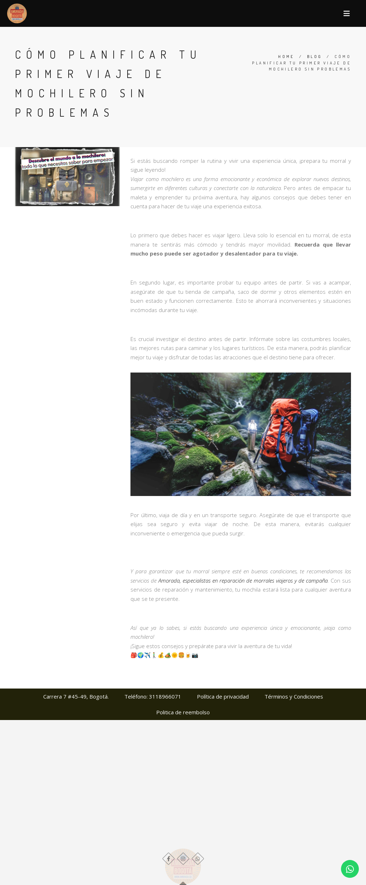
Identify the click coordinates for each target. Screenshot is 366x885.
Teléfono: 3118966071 (152, 696)
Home (286, 56)
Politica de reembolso (183, 712)
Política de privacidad (223, 696)
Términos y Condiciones (293, 696)
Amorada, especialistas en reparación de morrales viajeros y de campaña (243, 580)
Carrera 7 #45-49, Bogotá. (76, 696)
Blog (314, 56)
